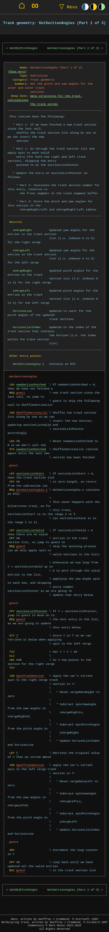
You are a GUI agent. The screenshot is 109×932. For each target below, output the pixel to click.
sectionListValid (30, 530)
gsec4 (20, 546)
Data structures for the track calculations (45, 98)
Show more (17, 72)
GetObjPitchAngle (23, 48)
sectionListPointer (32, 611)
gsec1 (20, 393)
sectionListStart (30, 474)
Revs (67, 7)
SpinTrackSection (30, 676)
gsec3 (20, 619)
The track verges (44, 104)
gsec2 (20, 870)
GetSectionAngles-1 (32, 490)
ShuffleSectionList (32, 413)
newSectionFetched (31, 385)
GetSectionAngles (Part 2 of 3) (73, 48)
